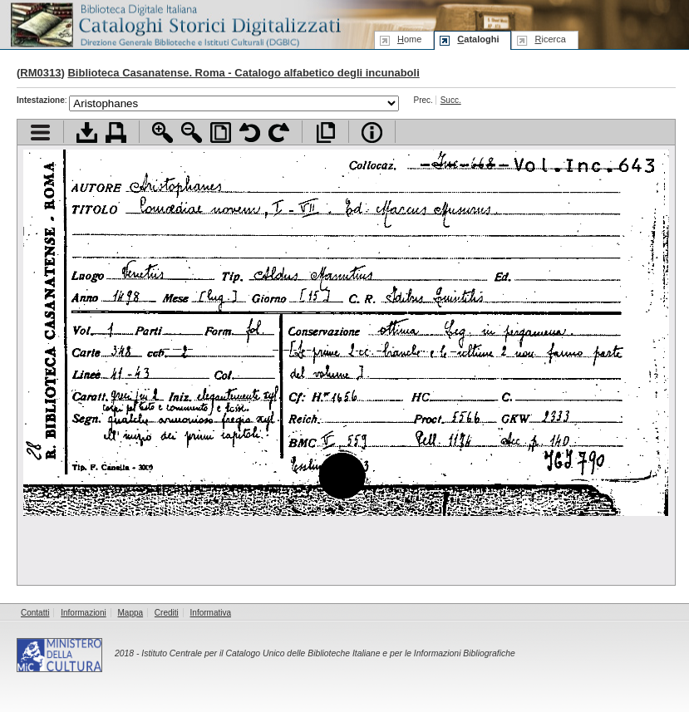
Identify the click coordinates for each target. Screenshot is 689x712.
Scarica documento (86, 132)
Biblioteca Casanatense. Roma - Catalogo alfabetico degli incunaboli (243, 72)
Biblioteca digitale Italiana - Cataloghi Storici (174, 23)
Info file (372, 132)
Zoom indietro (191, 132)
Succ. (450, 100)
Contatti (35, 612)
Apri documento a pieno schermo (325, 132)
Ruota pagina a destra (278, 132)
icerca (549, 39)
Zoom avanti (162, 132)
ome (409, 39)
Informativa (210, 612)
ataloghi (478, 39)
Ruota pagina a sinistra (249, 132)
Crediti (167, 612)
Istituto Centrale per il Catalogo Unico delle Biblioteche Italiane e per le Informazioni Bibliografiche (327, 653)
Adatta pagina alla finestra (220, 132)
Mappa (131, 612)
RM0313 (40, 72)
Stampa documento (116, 132)
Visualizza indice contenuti (40, 132)
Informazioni (83, 612)
